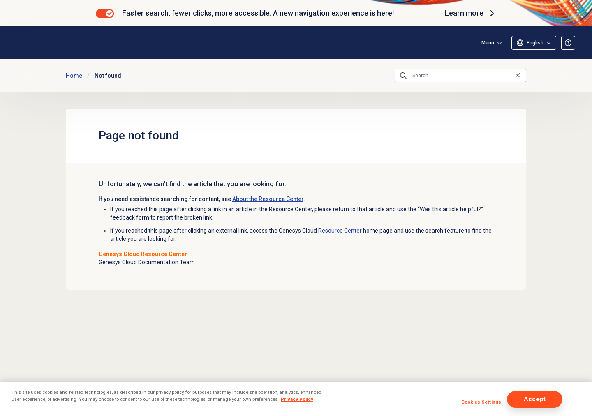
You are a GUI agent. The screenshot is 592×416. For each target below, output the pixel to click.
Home (74, 75)
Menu (487, 43)
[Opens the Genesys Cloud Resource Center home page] (65, 42)
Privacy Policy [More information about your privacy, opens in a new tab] (297, 399)
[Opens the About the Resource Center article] (568, 43)
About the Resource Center (267, 199)
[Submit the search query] (403, 75)
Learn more (471, 13)
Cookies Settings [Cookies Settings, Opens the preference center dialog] (481, 402)
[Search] (460, 75)
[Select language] (533, 43)
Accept (535, 399)
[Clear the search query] (517, 75)
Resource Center (340, 230)
